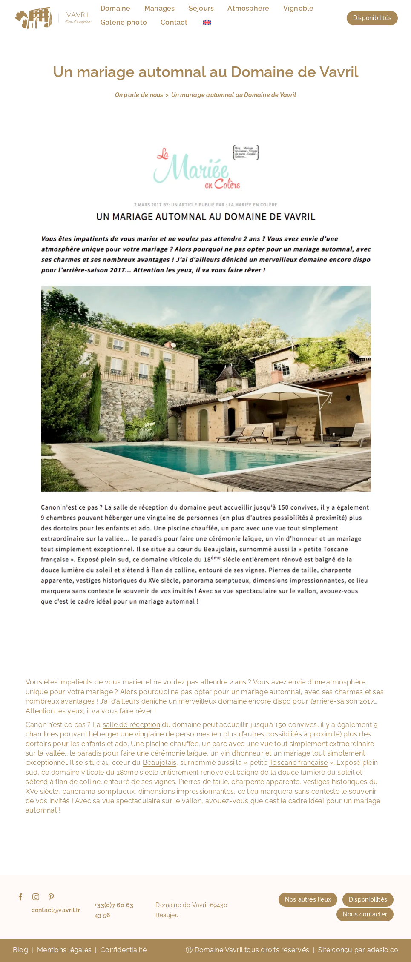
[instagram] (35, 896)
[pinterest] (51, 896)
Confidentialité (124, 950)
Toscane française (298, 763)
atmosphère (345, 682)
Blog (20, 950)
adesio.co (382, 950)
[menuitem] (207, 23)
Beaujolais (159, 763)
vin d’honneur (242, 753)
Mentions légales (64, 950)
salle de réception (131, 725)
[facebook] (20, 896)
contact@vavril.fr (56, 910)
